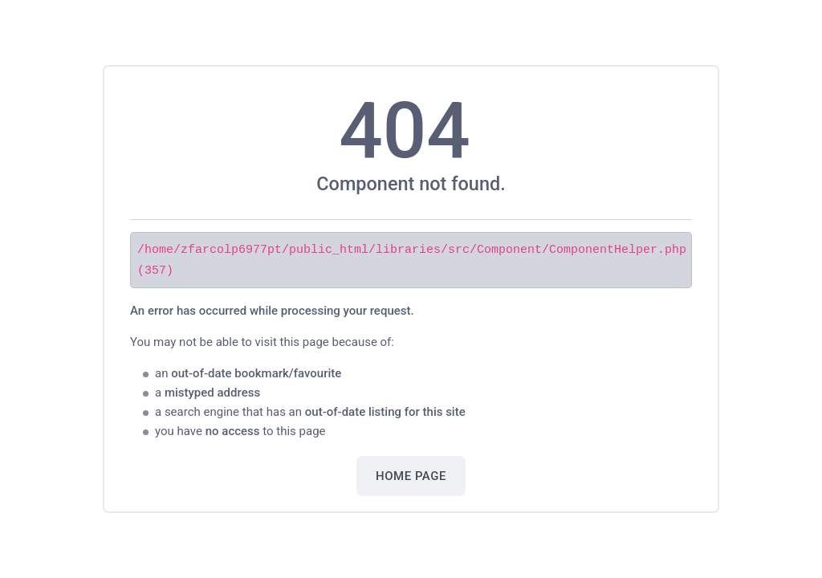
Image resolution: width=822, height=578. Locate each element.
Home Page (411, 475)
